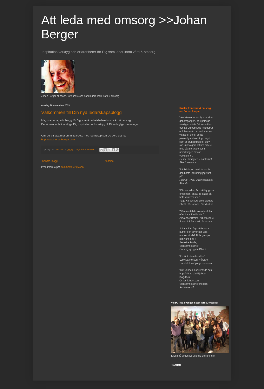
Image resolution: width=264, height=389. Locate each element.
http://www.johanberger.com (58, 139)
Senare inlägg (50, 161)
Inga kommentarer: (85, 149)
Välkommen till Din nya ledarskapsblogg (81, 112)
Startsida (108, 161)
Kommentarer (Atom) (72, 167)
